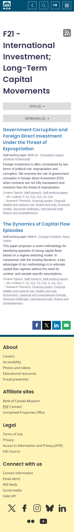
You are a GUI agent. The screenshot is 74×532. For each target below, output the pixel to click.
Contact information (18, 473)
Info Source (11, 451)
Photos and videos (17, 368)
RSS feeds (10, 484)
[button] (36, 325)
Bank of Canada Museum (21, 401)
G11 (59, 283)
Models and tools (46, 204)
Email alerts (11, 479)
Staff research (32, 192)
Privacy (8, 440)
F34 (50, 196)
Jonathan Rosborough (16, 159)
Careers (9, 356)
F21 (33, 196)
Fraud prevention (16, 379)
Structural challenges (26, 208)
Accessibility (12, 362)
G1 (53, 283)
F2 (27, 196)
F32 (44, 283)
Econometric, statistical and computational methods (34, 295)
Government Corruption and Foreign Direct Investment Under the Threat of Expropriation (35, 139)
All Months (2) (37, 118)
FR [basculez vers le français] (55, 5)
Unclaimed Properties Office (24, 412)
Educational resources (19, 373)
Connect (12, 407)
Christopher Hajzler (52, 155)
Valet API (9, 496)
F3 (44, 196)
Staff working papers (55, 192)
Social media (12, 490)
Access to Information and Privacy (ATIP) (33, 445)
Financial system (42, 200)
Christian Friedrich (49, 236)
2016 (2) (37, 106)
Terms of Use (13, 434)
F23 (39, 196)
